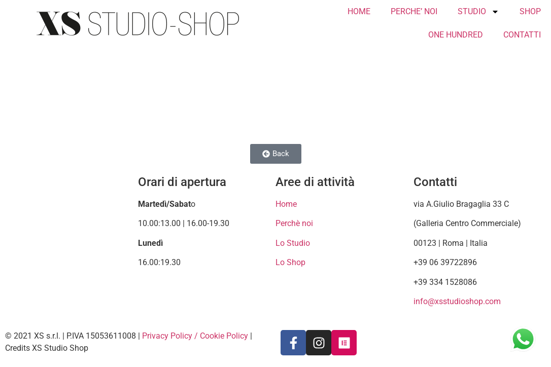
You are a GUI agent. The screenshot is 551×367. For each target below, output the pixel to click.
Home (286, 204)
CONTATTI (522, 35)
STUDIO (478, 12)
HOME (359, 11)
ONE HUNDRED (455, 35)
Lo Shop (290, 262)
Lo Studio (293, 243)
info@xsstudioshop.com (457, 301)
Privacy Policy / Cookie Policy (195, 336)
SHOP (530, 11)
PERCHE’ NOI (414, 11)
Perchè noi (294, 223)
